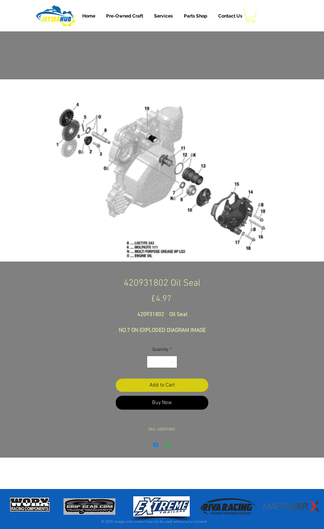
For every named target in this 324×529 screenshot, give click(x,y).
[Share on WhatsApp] (168, 445)
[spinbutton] (162, 362)
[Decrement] (152, 362)
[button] (163, 16)
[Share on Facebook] (156, 445)
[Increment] (172, 362)
